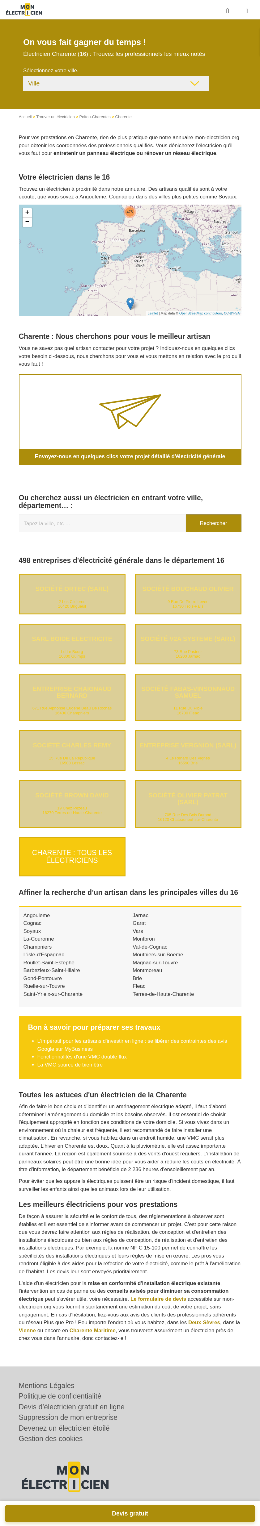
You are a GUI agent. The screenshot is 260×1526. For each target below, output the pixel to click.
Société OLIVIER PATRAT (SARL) (188, 798)
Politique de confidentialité (60, 1396)
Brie (137, 975)
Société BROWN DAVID (72, 795)
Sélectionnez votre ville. (51, 70)
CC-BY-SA (232, 313)
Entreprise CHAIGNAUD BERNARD (72, 692)
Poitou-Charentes (95, 116)
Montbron (144, 936)
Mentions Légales (47, 1386)
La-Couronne (38, 936)
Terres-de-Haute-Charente (163, 991)
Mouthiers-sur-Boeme (158, 952)
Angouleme (36, 912)
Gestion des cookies (51, 1439)
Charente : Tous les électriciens (72, 855)
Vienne (27, 1327)
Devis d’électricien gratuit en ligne (72, 1407)
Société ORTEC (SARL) (72, 588)
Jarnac (140, 912)
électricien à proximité (71, 189)
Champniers (37, 944)
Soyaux (32, 928)
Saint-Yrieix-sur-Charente (53, 991)
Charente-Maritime (93, 1327)
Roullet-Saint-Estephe (49, 960)
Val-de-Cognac (150, 944)
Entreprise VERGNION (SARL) (187, 745)
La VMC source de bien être (70, 1062)
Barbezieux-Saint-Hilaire (51, 968)
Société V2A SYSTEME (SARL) (188, 638)
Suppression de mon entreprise (68, 1417)
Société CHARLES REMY (72, 745)
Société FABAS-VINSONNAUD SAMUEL (188, 692)
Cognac (32, 920)
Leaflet (153, 313)
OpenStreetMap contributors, (201, 313)
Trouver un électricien (55, 116)
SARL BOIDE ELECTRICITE (72, 638)
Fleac (139, 983)
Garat (139, 920)
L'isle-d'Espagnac (43, 952)
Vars (138, 928)
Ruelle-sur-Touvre (44, 983)
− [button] (27, 222)
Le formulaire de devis (158, 1296)
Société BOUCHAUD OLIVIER (188, 588)
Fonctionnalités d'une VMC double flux (82, 1054)
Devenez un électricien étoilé (64, 1428)
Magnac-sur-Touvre (155, 960)
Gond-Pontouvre (42, 975)
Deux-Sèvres (204, 1320)
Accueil (25, 116)
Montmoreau (147, 968)
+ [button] (27, 213)
